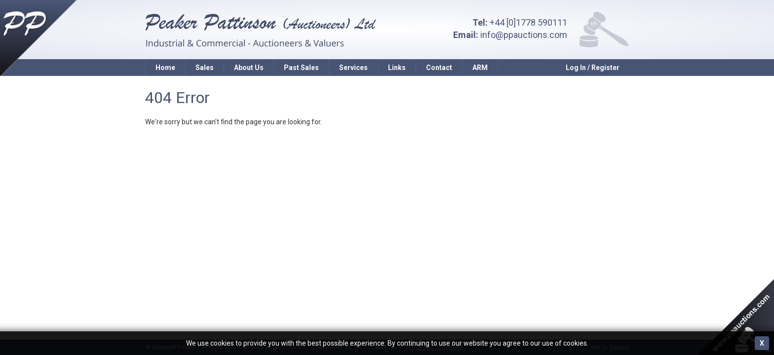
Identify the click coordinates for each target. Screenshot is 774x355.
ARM (480, 67)
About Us (249, 67)
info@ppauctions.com (523, 35)
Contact (439, 67)
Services (353, 67)
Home (165, 67)
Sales (204, 67)
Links (397, 67)
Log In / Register (592, 67)
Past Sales (301, 67)
